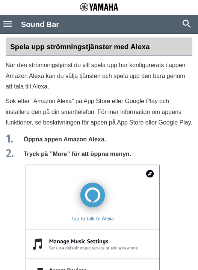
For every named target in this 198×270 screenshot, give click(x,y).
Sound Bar (40, 24)
